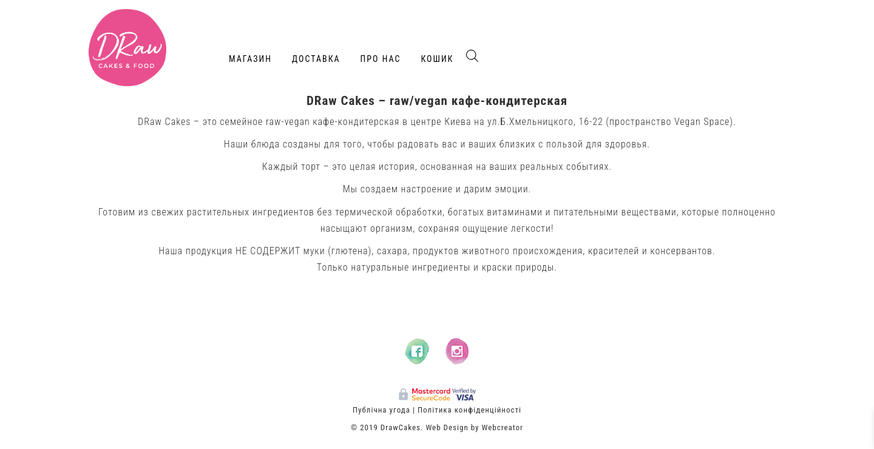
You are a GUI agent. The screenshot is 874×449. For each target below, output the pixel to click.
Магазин (250, 59)
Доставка (316, 59)
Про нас (381, 59)
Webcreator (502, 427)
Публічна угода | (384, 409)
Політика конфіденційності (469, 409)
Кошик (437, 59)
